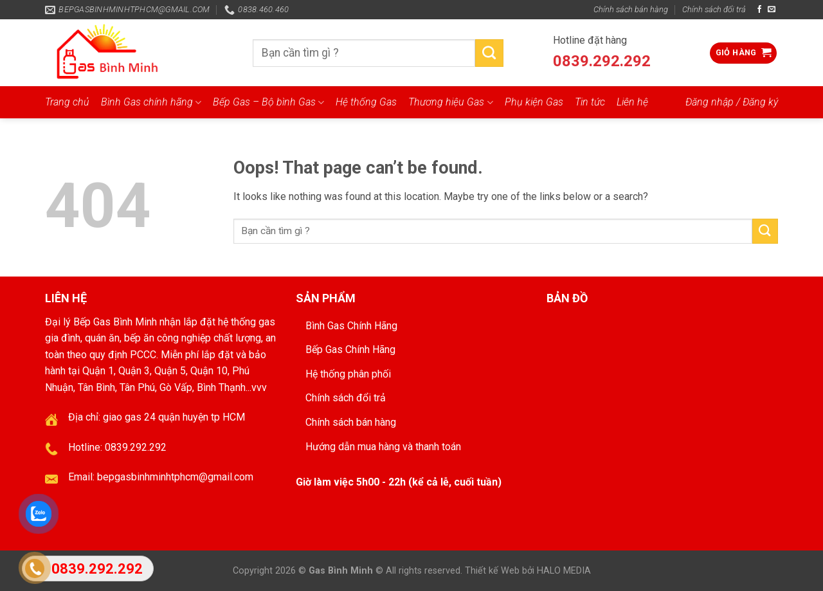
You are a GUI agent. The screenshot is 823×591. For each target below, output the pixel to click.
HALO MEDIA (564, 570)
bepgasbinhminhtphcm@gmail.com (175, 477)
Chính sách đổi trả (714, 9)
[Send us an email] (771, 9)
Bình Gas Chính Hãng (351, 326)
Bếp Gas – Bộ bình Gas (268, 102)
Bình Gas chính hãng (151, 102)
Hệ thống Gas (366, 102)
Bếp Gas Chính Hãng (350, 349)
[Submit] (489, 53)
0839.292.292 (602, 61)
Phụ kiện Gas (534, 102)
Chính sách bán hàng (630, 9)
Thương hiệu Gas (450, 102)
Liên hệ (632, 102)
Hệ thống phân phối (348, 374)
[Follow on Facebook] (759, 9)
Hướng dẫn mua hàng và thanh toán (383, 447)
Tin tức (590, 102)
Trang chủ (67, 102)
